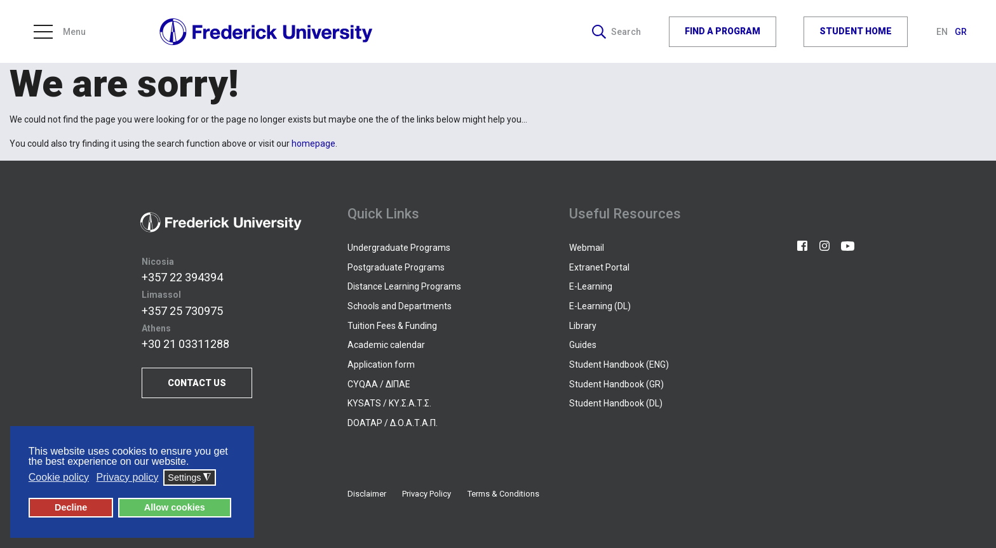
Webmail (586, 248)
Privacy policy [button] (128, 477)
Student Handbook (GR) (616, 384)
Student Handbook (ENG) (619, 364)
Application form (381, 364)
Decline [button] (71, 507)
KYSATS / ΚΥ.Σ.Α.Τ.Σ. (389, 403)
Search (616, 32)
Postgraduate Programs (396, 267)
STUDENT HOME (855, 31)
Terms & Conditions (503, 493)
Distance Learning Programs (404, 286)
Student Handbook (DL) (616, 403)
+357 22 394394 (182, 277)
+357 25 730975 (182, 310)
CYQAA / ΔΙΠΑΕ (378, 384)
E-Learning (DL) (600, 306)
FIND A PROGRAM (722, 31)
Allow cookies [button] (174, 507)
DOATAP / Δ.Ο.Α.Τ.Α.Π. (392, 423)
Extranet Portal (599, 267)
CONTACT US (197, 383)
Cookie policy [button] (59, 477)
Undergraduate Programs (398, 248)
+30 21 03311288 (185, 344)
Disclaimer (366, 493)
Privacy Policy (426, 493)
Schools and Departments (399, 306)
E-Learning (590, 286)
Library (582, 326)
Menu (60, 32)
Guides (582, 345)
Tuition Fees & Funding (392, 326)
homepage (313, 143)
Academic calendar (386, 345)
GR (961, 32)
